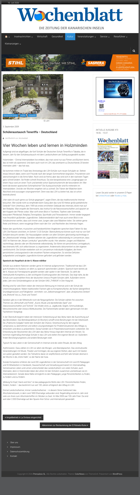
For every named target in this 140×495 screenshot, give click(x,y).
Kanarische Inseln (10, 115)
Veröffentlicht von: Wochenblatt (16, 138)
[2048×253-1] (70, 62)
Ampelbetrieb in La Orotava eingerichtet (23, 417)
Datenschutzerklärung (19, 451)
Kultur (70, 36)
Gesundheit (57, 36)
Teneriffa (32, 115)
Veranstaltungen (85, 36)
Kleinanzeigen (12, 43)
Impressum (15, 447)
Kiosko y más (120, 196)
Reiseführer (119, 36)
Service (103, 36)
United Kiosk (104, 196)
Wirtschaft (42, 36)
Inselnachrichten (22, 36)
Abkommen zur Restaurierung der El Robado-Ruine (64, 425)
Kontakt (13, 456)
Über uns (14, 442)
